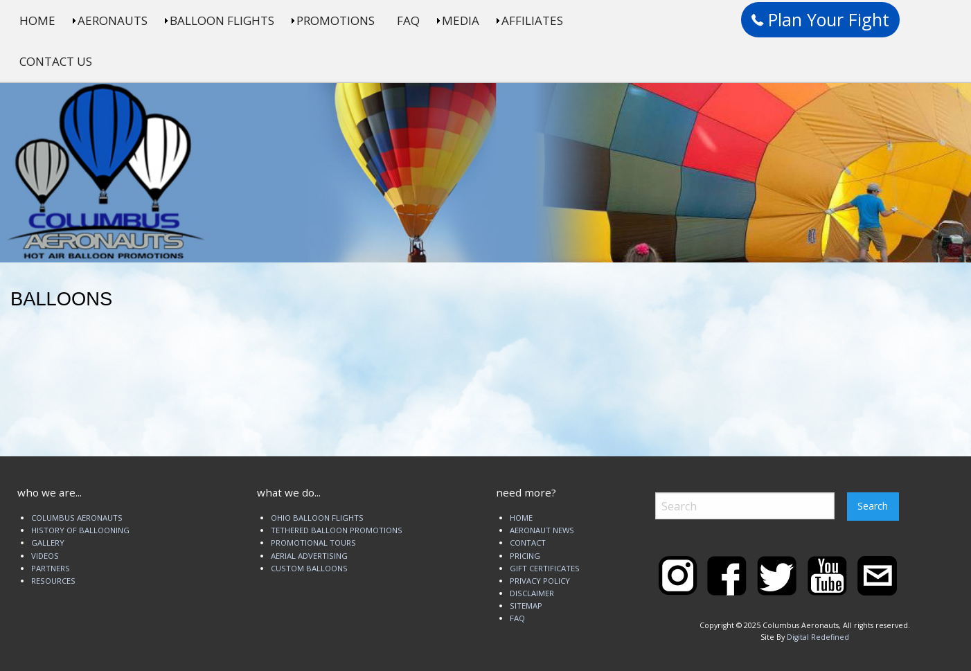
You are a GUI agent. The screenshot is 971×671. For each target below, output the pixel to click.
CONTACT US (55, 61)
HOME (37, 20)
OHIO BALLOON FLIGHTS (317, 517)
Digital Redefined (818, 637)
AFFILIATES (532, 20)
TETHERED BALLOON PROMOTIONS (336, 530)
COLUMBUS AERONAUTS (77, 517)
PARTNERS (50, 568)
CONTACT (528, 542)
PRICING (525, 556)
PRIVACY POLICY (540, 580)
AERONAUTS (113, 20)
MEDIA (460, 20)
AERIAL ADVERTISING (309, 556)
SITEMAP (526, 605)
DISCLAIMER (532, 593)
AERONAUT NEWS (542, 530)
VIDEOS (45, 556)
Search (872, 505)
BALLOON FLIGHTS (222, 20)
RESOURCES (53, 580)
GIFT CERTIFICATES (545, 568)
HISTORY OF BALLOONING (80, 530)
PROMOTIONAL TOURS (313, 542)
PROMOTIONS (335, 20)
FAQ (408, 20)
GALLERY (47, 542)
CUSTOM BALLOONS (309, 568)
